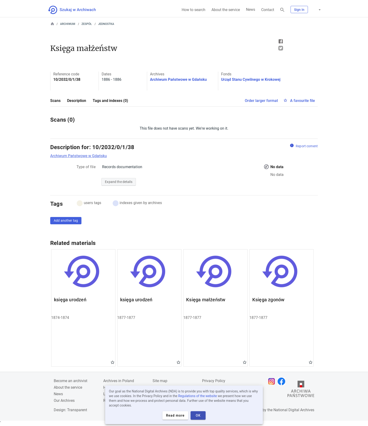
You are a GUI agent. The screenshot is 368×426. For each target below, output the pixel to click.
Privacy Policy (213, 381)
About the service (225, 10)
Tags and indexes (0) (110, 100)
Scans (55, 100)
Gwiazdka (112, 362)
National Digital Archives (293, 410)
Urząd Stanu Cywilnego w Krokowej (250, 79)
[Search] (282, 10)
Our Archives (64, 400)
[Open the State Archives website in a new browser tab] (301, 390)
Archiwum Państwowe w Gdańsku (178, 79)
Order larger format (261, 100)
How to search (193, 10)
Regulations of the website (197, 396)
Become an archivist (70, 381)
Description (76, 100)
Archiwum (67, 24)
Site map (160, 381)
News (250, 9)
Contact (267, 10)
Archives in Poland (118, 381)
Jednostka (106, 24)
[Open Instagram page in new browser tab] (273, 381)
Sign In (299, 10)
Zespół (86, 24)
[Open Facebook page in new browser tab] (283, 381)
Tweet (280, 48)
